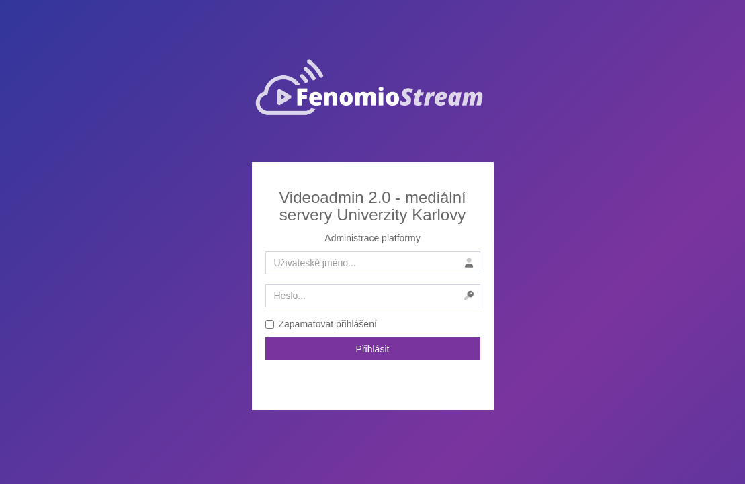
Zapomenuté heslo (373, 378)
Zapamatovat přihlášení (321, 324)
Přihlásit (373, 349)
